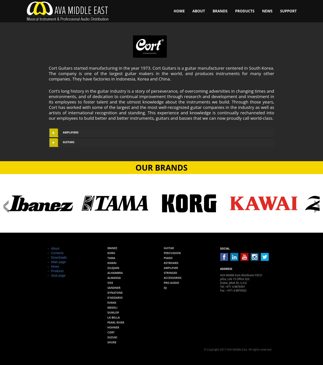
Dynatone (115, 293)
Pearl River (116, 322)
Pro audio (171, 283)
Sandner (114, 288)
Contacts (57, 253)
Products (244, 11)
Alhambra (115, 273)
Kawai (112, 263)
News (267, 11)
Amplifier (171, 268)
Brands (220, 11)
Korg (111, 253)
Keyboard (171, 263)
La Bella (114, 317)
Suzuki (112, 337)
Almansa (114, 278)
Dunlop (113, 312)
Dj (165, 288)
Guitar (169, 248)
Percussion (172, 253)
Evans (112, 303)
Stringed (170, 273)
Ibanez (112, 248)
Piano (168, 258)
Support (288, 11)
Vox (110, 283)
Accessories (172, 278)
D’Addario (115, 298)
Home (179, 11)
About (198, 11)
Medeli (112, 308)
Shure (112, 342)
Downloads (59, 257)
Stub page (58, 275)
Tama (111, 258)
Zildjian (113, 268)
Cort (111, 332)
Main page (58, 262)
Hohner (113, 327)
